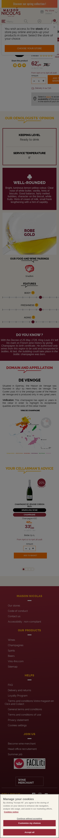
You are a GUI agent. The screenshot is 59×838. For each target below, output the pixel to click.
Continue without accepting (29, 824)
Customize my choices (29, 828)
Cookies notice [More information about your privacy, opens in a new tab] (11, 817)
